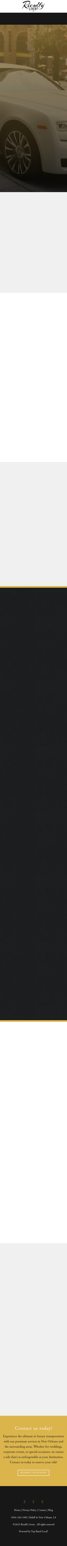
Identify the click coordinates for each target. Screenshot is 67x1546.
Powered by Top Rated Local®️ (33, 1531)
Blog (50, 1510)
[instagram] (33, 1502)
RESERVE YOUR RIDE (33, 1472)
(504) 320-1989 (19, 1517)
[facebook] (24, 1502)
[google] (42, 1502)
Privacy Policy (29, 1510)
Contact (42, 1510)
